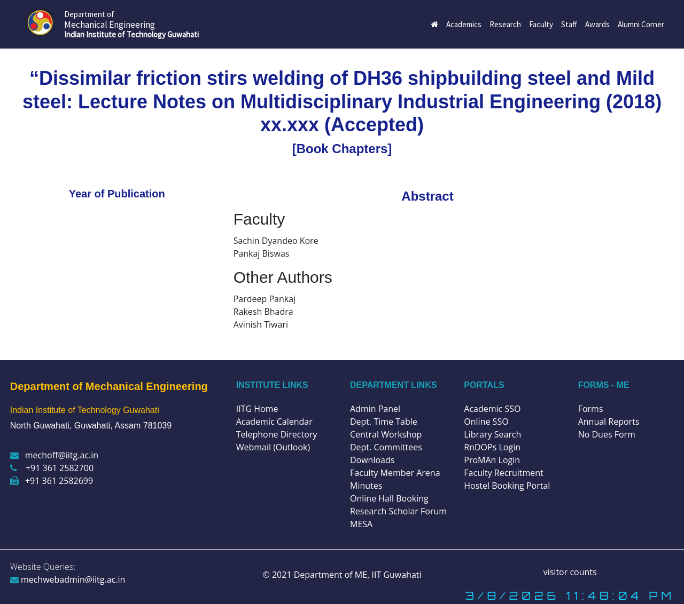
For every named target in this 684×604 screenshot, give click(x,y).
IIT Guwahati (395, 575)
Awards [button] (597, 24)
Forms (590, 409)
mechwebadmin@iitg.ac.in (68, 579)
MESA (361, 524)
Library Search (492, 434)
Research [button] (505, 24)
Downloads (372, 460)
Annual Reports (609, 421)
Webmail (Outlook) (273, 447)
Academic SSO (492, 409)
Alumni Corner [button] (641, 24)
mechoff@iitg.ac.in (54, 455)
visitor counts (570, 572)
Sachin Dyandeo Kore (276, 241)
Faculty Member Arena (395, 473)
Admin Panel (375, 409)
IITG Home (257, 409)
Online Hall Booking (389, 498)
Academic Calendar (274, 421)
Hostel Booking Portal (507, 485)
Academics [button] (463, 24)
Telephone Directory (276, 434)
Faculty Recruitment (503, 473)
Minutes (366, 485)
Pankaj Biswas (262, 253)
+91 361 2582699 (51, 481)
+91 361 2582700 (52, 468)
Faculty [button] (541, 24)
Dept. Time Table (383, 421)
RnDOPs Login (492, 447)
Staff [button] (569, 24)
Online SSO (486, 421)
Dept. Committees (386, 447)
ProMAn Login (492, 460)
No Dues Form (606, 434)
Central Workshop (386, 434)
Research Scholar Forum (398, 511)
